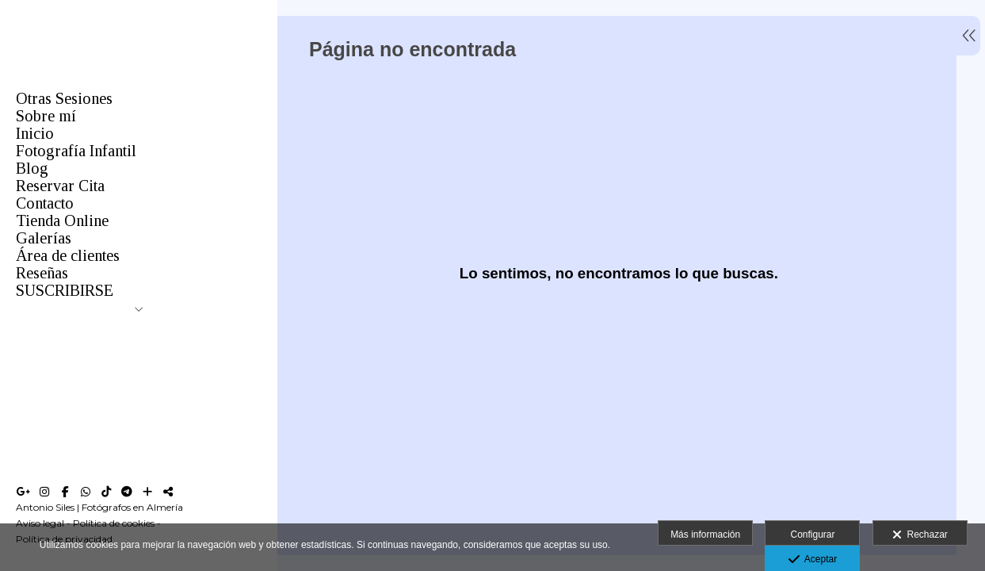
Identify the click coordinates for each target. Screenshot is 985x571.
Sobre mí (46, 116)
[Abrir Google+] (24, 492)
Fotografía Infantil (76, 150)
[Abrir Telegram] (127, 492)
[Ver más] (147, 492)
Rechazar (920, 535)
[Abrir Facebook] (65, 492)
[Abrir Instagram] (44, 492)
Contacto (45, 203)
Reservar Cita (60, 185)
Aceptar (812, 560)
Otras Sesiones (64, 98)
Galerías (43, 238)
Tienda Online (62, 220)
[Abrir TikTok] (106, 492)
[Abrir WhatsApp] (86, 492)
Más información (705, 534)
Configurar (812, 534)
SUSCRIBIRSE (64, 290)
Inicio (35, 133)
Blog (32, 168)
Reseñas (42, 273)
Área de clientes (68, 255)
